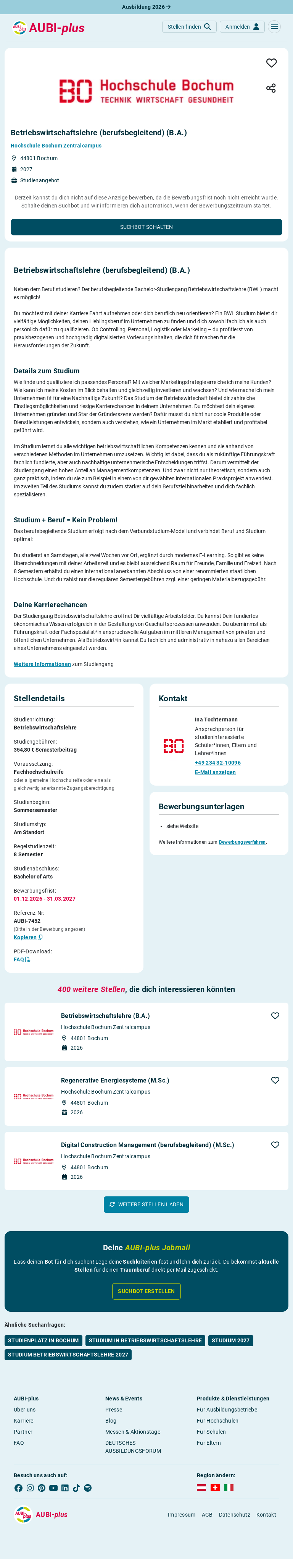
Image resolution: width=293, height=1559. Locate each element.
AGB (207, 1515)
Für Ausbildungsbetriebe (227, 1410)
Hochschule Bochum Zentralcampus (56, 146)
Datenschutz (234, 1515)
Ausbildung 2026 (146, 7)
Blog (110, 1421)
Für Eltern (209, 1443)
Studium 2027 (231, 1340)
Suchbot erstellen (146, 1291)
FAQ (19, 1443)
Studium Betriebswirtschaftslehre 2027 (68, 1355)
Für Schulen (211, 1432)
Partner (23, 1432)
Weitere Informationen (42, 664)
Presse (113, 1410)
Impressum (182, 1515)
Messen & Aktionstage (132, 1432)
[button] (274, 26)
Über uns (24, 1410)
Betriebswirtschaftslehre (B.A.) (105, 1015)
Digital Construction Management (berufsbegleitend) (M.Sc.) (147, 1145)
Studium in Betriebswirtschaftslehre (145, 1340)
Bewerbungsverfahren (242, 842)
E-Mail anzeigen (215, 772)
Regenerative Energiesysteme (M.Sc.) (115, 1080)
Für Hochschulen (218, 1421)
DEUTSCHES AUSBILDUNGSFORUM (133, 1447)
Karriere (23, 1421)
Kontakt (266, 1515)
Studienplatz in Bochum (43, 1340)
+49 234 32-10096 (218, 763)
